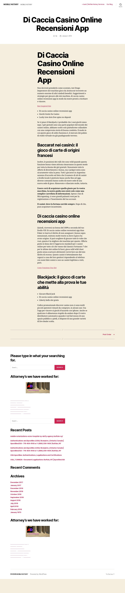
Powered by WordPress (39, 588)
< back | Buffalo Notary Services (93, 4)
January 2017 (16, 499)
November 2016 (17, 505)
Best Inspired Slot (44, 106)
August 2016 (16, 514)
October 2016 (16, 508)
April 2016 (14, 520)
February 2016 (16, 523)
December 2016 (17, 502)
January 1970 (16, 526)
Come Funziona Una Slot (47, 268)
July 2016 (14, 517)
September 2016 (17, 511)
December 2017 (17, 496)
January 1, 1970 (67, 36)
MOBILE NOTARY (11, 4)
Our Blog (110, 4)
